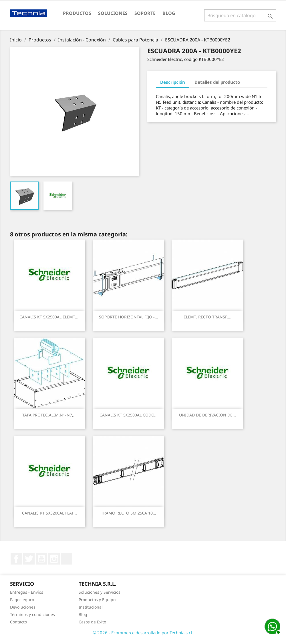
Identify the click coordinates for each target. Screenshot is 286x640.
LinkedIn (66, 559)
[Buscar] (240, 15)
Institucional (91, 607)
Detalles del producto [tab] (217, 82)
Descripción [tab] (172, 82)
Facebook (16, 559)
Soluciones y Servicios (99, 592)
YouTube (41, 559)
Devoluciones (22, 607)
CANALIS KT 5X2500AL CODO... (129, 415)
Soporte (145, 13)
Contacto (18, 622)
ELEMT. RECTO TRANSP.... (207, 317)
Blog (168, 13)
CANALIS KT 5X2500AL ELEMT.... (49, 317)
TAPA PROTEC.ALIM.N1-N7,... (49, 415)
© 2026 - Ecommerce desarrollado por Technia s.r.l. (143, 632)
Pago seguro (22, 599)
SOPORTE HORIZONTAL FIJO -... (128, 317)
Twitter (29, 559)
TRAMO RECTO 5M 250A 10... (128, 513)
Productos (77, 13)
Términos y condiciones (32, 614)
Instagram (54, 559)
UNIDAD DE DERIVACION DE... (207, 415)
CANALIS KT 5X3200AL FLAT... (49, 513)
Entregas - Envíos (26, 592)
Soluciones (113, 13)
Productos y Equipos (98, 599)
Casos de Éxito (92, 622)
